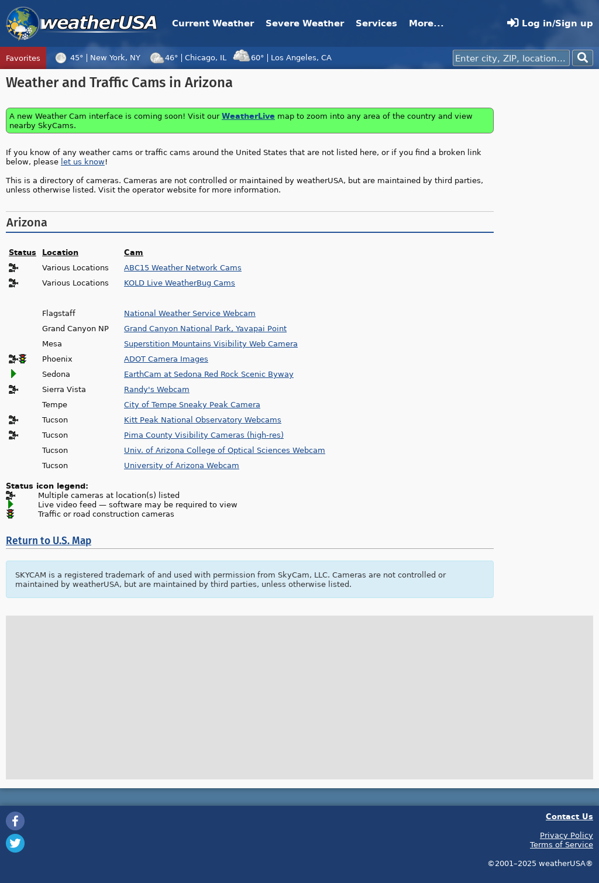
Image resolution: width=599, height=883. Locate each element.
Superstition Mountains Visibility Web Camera (211, 343)
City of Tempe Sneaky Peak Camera (192, 404)
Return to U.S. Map (48, 541)
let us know (83, 161)
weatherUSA (82, 23)
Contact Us (569, 816)
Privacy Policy (566, 835)
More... (426, 23)
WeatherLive (248, 115)
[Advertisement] (546, 250)
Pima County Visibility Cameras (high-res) (204, 434)
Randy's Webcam (157, 389)
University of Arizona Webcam (181, 465)
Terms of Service (561, 844)
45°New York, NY (95, 57)
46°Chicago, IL (186, 57)
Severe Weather (305, 23)
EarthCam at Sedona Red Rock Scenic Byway (209, 373)
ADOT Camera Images (166, 358)
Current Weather (213, 23)
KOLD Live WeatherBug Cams (179, 282)
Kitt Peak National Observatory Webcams (202, 419)
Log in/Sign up (550, 23)
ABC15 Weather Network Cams (183, 267)
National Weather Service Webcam (190, 313)
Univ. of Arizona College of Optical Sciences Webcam (224, 450)
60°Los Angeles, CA (282, 57)
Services (376, 23)
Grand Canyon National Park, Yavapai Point (205, 328)
